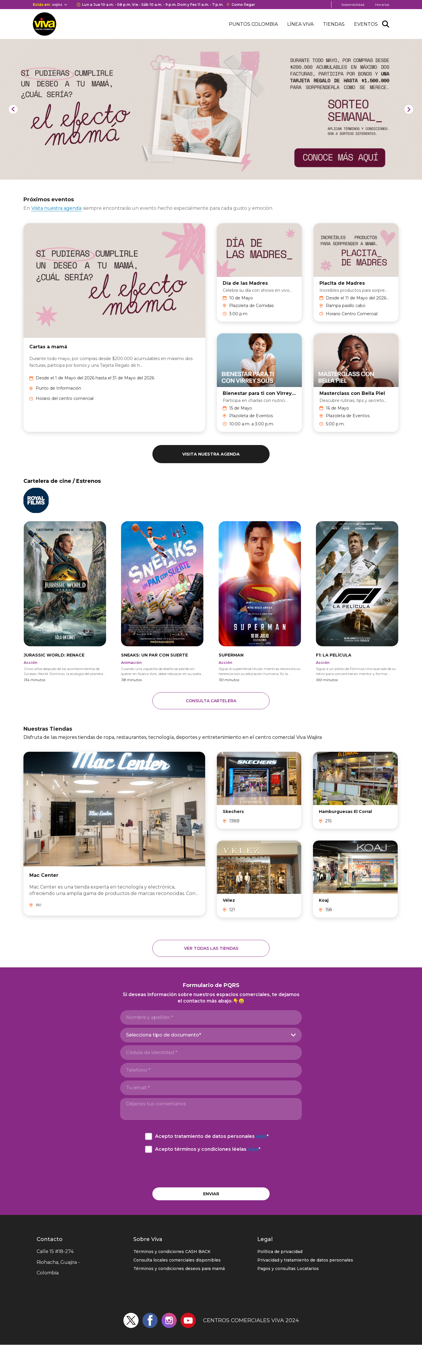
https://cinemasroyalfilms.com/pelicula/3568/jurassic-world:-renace (65, 601)
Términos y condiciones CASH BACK (171, 1251)
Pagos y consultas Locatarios (288, 1268)
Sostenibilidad (352, 4)
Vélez (229, 900)
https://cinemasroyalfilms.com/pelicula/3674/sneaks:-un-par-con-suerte (162, 601)
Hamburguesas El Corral (345, 811)
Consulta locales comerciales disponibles (177, 1260)
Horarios (382, 4)
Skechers (233, 811)
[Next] (408, 109)
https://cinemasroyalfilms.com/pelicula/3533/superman (260, 601)
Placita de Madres (342, 283)
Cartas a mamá (48, 347)
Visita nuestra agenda (56, 208)
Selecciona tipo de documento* (163, 1035)
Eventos (366, 24)
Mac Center (43, 875)
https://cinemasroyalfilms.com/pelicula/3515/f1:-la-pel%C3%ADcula (357, 601)
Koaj (324, 900)
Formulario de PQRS (211, 985)
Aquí (261, 1136)
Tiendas (334, 24)
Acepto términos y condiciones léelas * (208, 1149)
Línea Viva (300, 24)
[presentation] (211, 1170)
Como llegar (243, 4)
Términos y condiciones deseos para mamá (179, 1268)
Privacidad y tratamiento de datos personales (305, 1260)
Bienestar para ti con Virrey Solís (259, 393)
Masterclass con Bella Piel (352, 393)
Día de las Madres (245, 283)
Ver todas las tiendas (211, 948)
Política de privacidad (279, 1251)
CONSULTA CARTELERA (211, 700)
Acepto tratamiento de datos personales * (212, 1136)
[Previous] (13, 109)
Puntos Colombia (253, 24)
